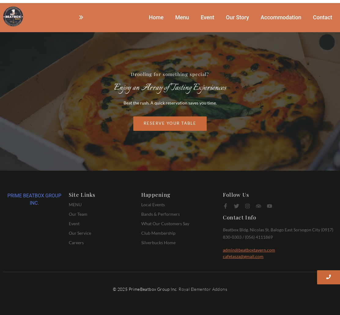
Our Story (237, 17)
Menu (182, 17)
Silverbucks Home (158, 242)
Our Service (80, 233)
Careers (76, 242)
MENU (75, 204)
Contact (322, 17)
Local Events (153, 204)
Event (207, 17)
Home (156, 17)
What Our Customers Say (165, 223)
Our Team (78, 214)
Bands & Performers (160, 214)
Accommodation (281, 17)
